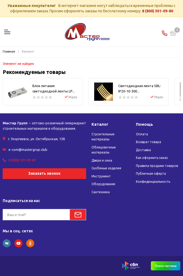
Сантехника (101, 192)
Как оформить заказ (152, 157)
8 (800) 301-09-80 (157, 11)
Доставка (143, 150)
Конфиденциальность (153, 181)
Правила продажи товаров (157, 165)
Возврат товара (148, 142)
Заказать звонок (44, 173)
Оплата (142, 134)
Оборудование (103, 184)
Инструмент (101, 176)
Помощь (144, 124)
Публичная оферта (151, 173)
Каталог (100, 124)
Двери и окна (102, 160)
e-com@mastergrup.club (28, 149)
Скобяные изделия (106, 168)
